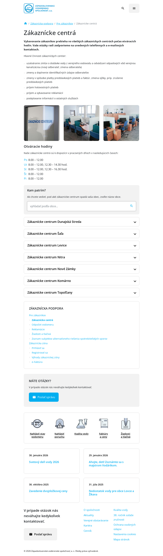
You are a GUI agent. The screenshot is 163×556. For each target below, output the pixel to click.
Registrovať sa (40, 352)
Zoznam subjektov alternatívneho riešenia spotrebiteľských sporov (69, 338)
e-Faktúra (37, 362)
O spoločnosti (92, 510)
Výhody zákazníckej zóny (45, 357)
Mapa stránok (122, 539)
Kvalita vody (121, 510)
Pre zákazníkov (64, 23)
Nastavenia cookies (125, 534)
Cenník (88, 530)
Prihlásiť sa (38, 348)
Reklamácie (38, 329)
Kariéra (88, 525)
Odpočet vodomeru (43, 324)
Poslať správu (43, 397)
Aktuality (89, 515)
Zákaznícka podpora (41, 23)
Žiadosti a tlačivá (41, 334)
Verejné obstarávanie (96, 520)
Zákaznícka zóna (38, 343)
